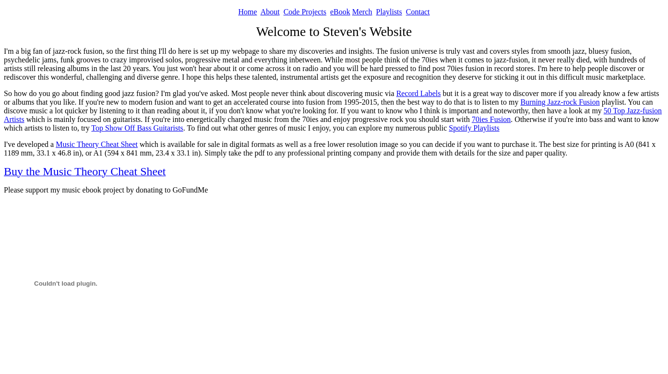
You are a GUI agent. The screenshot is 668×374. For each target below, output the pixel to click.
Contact (418, 12)
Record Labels (418, 93)
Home (247, 12)
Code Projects (305, 12)
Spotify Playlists (474, 128)
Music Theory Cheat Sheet (97, 144)
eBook (340, 12)
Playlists (389, 12)
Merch (362, 12)
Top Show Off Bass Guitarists (137, 128)
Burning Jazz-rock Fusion (559, 102)
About (270, 12)
